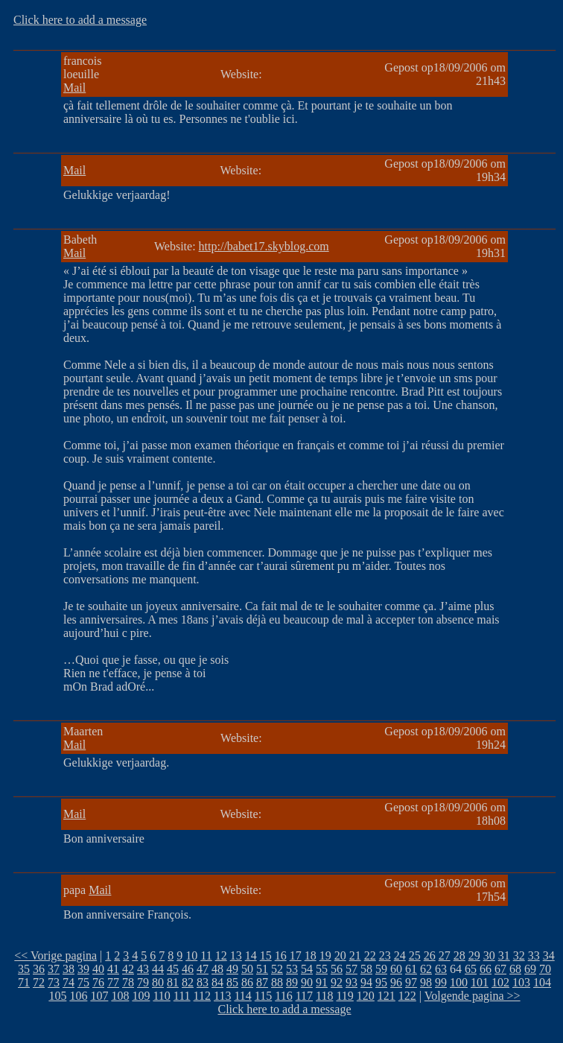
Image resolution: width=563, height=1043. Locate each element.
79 (143, 982)
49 (232, 969)
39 (83, 969)
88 (277, 982)
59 (381, 969)
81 (173, 982)
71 (24, 982)
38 (68, 969)
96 (396, 982)
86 (247, 982)
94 (366, 982)
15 (266, 955)
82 (188, 982)
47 (203, 969)
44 (158, 969)
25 (415, 955)
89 (292, 982)
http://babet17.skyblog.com (264, 246)
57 (351, 969)
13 (236, 955)
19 (325, 955)
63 (441, 969)
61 (411, 969)
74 (68, 982)
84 (217, 982)
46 (188, 969)
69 (530, 969)
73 (54, 982)
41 (113, 969)
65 (471, 969)
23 (385, 955)
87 (262, 982)
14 (251, 955)
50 (247, 969)
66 (486, 969)
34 (549, 955)
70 (545, 969)
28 (459, 955)
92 (337, 982)
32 (519, 955)
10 (191, 955)
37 (54, 969)
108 (120, 995)
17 (296, 955)
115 (263, 995)
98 (426, 982)
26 (430, 955)
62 (426, 969)
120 (366, 995)
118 (324, 995)
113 (222, 995)
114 (242, 995)
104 (542, 982)
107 (99, 995)
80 (158, 982)
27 (445, 955)
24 (400, 955)
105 (57, 995)
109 (141, 995)
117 (304, 995)
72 (39, 982)
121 (386, 995)
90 (307, 982)
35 (24, 969)
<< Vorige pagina (55, 955)
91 (322, 982)
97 (411, 982)
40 (98, 969)
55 (322, 969)
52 (277, 969)
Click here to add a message (80, 19)
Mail (74, 87)
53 (292, 969)
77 (113, 982)
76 (98, 982)
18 (311, 955)
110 (161, 995)
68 (515, 969)
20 (340, 955)
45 (173, 969)
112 (202, 995)
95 (381, 982)
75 (83, 982)
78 (128, 982)
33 (534, 955)
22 (370, 955)
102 (500, 982)
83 (203, 982)
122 (407, 995)
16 (281, 955)
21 (355, 955)
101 (480, 982)
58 (366, 969)
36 (39, 969)
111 (182, 995)
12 (221, 955)
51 (262, 969)
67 (500, 969)
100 (459, 982)
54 (307, 969)
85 (232, 982)
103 (521, 982)
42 (128, 969)
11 (205, 955)
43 (143, 969)
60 (396, 969)
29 (474, 955)
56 (337, 969)
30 (489, 955)
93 (351, 982)
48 (217, 969)
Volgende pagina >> (472, 995)
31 (504, 955)
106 (78, 995)
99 (441, 982)
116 (283, 995)
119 (344, 995)
